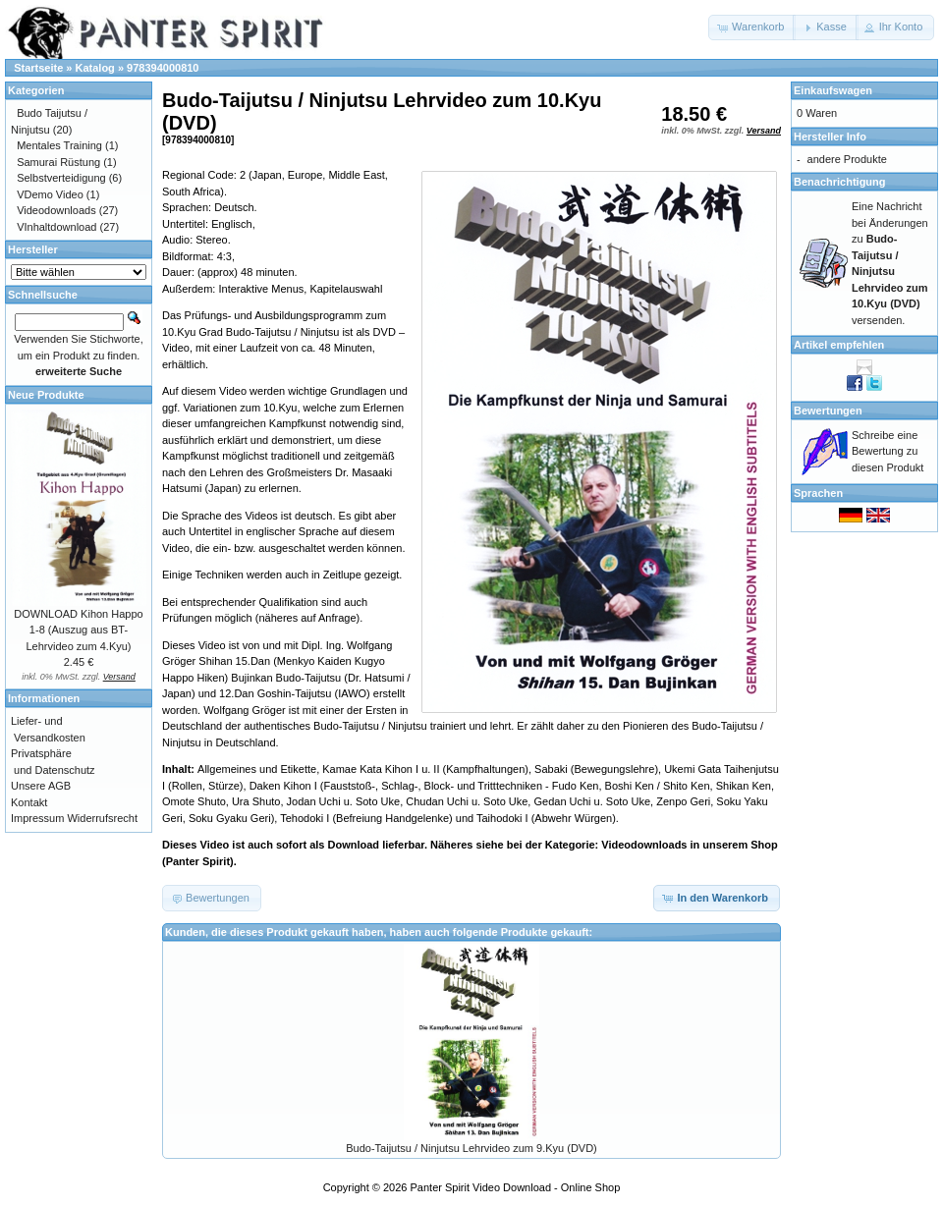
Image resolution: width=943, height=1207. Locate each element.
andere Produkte (847, 159)
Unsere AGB (41, 786)
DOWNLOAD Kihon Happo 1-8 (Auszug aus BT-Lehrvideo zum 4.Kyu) (78, 630)
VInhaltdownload (56, 227)
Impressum (37, 818)
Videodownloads (56, 210)
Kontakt (29, 802)
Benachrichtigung (840, 182)
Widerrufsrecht (102, 818)
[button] (752, 27)
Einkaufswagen (833, 90)
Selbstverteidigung (61, 178)
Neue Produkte (46, 395)
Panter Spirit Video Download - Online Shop (516, 1187)
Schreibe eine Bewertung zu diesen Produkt (887, 451)
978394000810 (162, 68)
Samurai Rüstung (58, 162)
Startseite (38, 68)
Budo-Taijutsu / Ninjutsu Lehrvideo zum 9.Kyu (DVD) (471, 1148)
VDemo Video (50, 194)
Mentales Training (59, 145)
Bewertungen (828, 410)
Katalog (95, 68)
